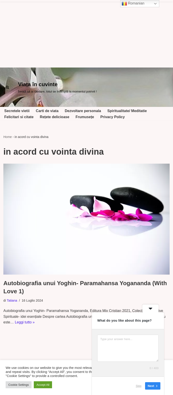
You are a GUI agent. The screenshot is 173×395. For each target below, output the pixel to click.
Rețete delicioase (54, 117)
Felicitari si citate (19, 117)
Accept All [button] (42, 384)
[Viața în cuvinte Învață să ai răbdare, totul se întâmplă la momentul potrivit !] (57, 87)
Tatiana (12, 300)
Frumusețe (85, 117)
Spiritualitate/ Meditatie (127, 111)
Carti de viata (47, 111)
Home (7, 137)
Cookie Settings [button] (18, 384)
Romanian (133, 3)
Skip (138, 386)
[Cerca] (7, 87)
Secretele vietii (17, 111)
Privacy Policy (112, 117)
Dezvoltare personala (83, 111)
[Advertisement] (86, 33)
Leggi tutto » (25, 322)
